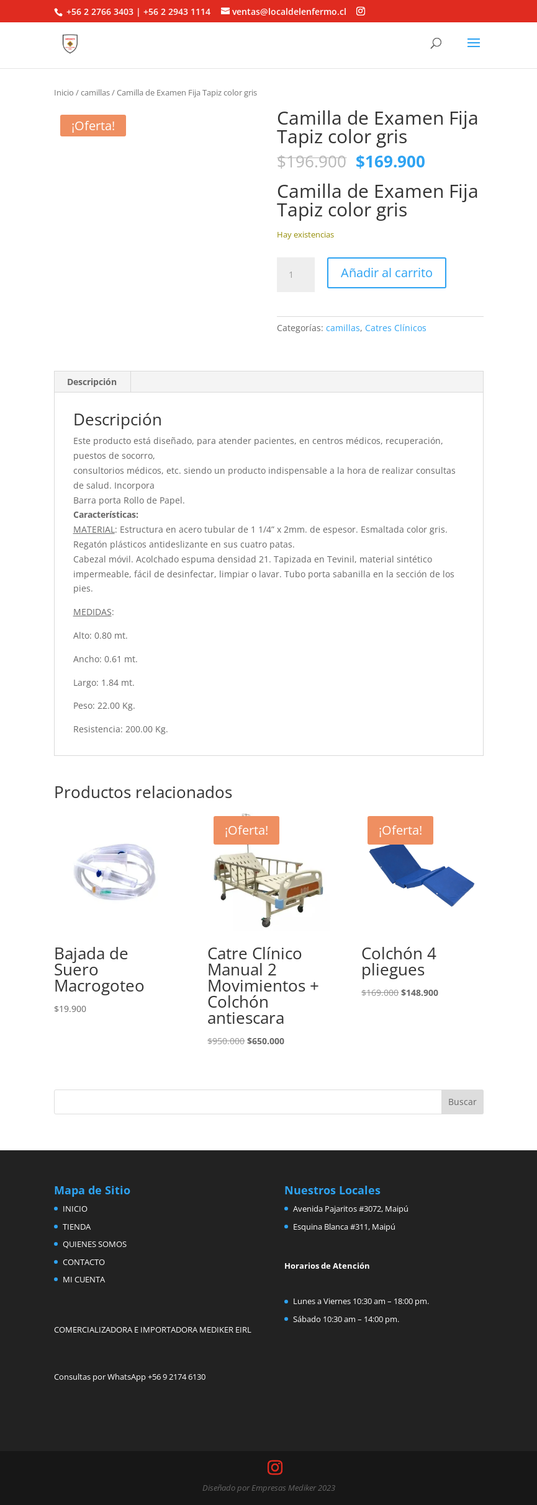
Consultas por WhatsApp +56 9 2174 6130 (129, 1376)
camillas (95, 92)
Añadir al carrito (387, 272)
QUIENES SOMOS (95, 1244)
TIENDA (77, 1226)
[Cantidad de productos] (295, 274)
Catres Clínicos (395, 328)
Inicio (64, 92)
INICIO (75, 1208)
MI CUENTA (84, 1279)
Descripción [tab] (92, 382)
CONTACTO (84, 1261)
